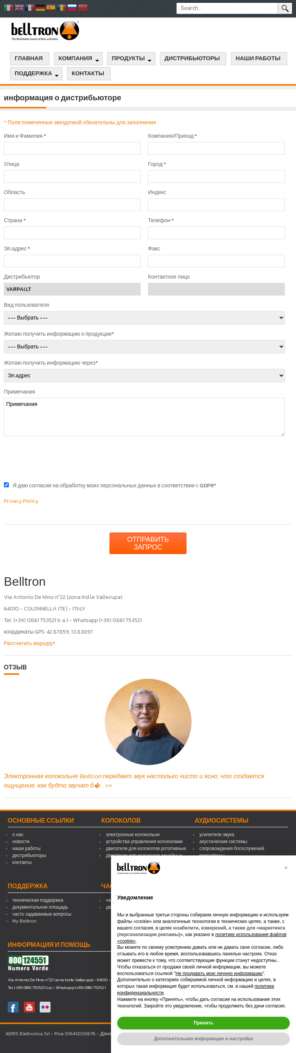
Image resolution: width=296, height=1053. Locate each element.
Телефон (161, 221)
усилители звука (216, 834)
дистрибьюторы (192, 58)
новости (20, 841)
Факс (154, 249)
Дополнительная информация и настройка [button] (203, 1038)
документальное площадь (40, 907)
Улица (11, 164)
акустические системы (223, 841)
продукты (128, 58)
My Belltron (24, 921)
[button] (286, 868)
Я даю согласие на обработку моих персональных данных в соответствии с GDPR (114, 486)
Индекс (157, 192)
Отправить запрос (148, 543)
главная (29, 58)
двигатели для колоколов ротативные (146, 848)
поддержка (33, 73)
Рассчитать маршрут (30, 643)
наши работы (257, 58)
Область (14, 192)
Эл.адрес (17, 249)
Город (157, 164)
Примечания (19, 392)
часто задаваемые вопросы (41, 914)
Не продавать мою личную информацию (218, 973)
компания (75, 58)
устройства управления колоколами (144, 841)
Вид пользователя (26, 305)
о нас (18, 834)
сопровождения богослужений (231, 848)
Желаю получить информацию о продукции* (59, 334)
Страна (15, 221)
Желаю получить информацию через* (51, 363)
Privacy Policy (21, 501)
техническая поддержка (37, 900)
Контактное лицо (169, 277)
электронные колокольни (133, 834)
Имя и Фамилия (25, 136)
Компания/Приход (172, 136)
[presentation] (62, 459)
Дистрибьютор (22, 277)
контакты (88, 73)
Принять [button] (204, 1023)
